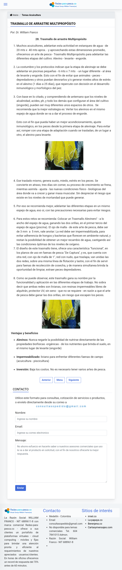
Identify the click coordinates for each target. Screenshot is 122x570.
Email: (19, 426)
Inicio (14, 15)
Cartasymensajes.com (100, 527)
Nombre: (20, 412)
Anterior (46, 380)
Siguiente (74, 380)
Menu (59, 380)
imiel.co (92, 516)
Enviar (20, 487)
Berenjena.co (95, 523)
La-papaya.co (95, 520)
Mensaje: (21, 440)
